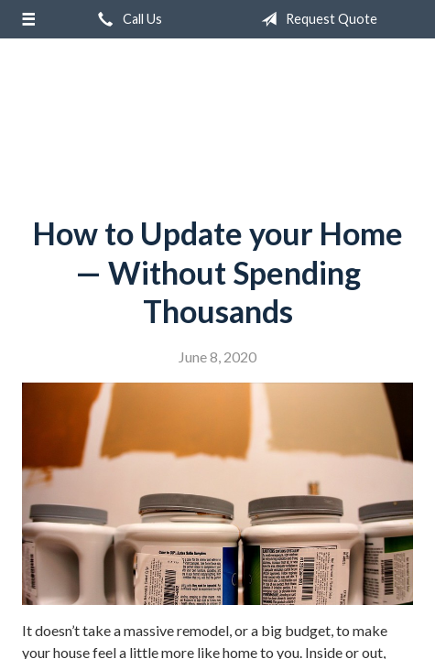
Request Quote (315, 19)
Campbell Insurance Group (218, 120)
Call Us (126, 19)
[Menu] (28, 19)
